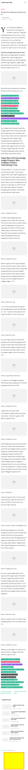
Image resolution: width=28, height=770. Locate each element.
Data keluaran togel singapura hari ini (12, 669)
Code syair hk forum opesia (9, 674)
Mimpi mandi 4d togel (7, 116)
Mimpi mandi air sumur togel (9, 95)
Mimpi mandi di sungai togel (9, 100)
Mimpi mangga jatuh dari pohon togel (12, 113)
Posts (3, 9)
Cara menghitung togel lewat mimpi (11, 687)
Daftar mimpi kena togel (8, 677)
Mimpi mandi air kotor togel (9, 106)
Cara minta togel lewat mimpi (10, 684)
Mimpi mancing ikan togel (9, 121)
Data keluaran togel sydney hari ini (11, 664)
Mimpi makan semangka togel (10, 103)
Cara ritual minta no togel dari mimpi (12, 682)
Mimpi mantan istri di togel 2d (10, 111)
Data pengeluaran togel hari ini (10, 662)
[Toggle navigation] (25, 2)
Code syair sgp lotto (7, 667)
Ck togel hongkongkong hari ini (10, 659)
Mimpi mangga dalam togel (9, 108)
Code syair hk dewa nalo (8, 672)
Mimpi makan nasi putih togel (10, 98)
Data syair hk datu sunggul (9, 679)
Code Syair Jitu (4, 750)
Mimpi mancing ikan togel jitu (10, 123)
